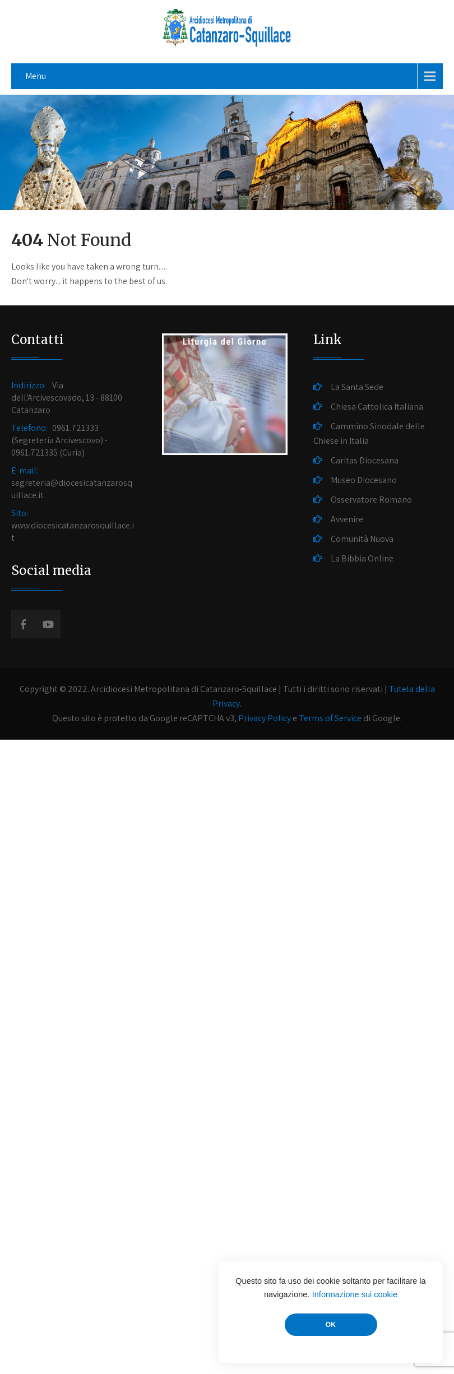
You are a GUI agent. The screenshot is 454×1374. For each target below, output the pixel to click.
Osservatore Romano (371, 499)
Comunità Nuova (362, 539)
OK (331, 1325)
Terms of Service (330, 718)
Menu (35, 76)
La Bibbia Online (362, 558)
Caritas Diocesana (365, 460)
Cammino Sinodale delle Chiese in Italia (369, 433)
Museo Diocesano (364, 480)
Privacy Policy (264, 718)
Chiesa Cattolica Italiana (377, 406)
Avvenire (347, 519)
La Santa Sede (357, 387)
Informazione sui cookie (354, 1294)
